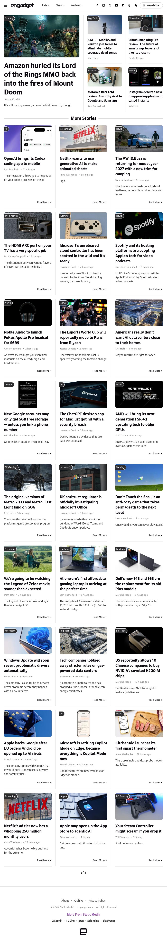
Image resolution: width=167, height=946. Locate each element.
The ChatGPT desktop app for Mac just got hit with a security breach (82, 419)
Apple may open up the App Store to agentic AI (83, 828)
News (59, 5)
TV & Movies (11, 216)
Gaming (9, 18)
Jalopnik (57, 920)
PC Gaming (10, 467)
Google (8, 384)
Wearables (135, 18)
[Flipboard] (122, 5)
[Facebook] (97, 5)
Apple (63, 796)
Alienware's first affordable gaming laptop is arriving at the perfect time (83, 584)
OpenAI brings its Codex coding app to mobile (24, 161)
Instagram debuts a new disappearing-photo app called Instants (145, 96)
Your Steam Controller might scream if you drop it (138, 828)
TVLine (70, 920)
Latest (46, 5)
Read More (43, 202)
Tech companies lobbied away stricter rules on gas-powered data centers (82, 666)
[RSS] (135, 5)
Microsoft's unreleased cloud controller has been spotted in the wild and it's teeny (82, 253)
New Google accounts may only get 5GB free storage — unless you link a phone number (26, 422)
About (65, 900)
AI (6, 129)
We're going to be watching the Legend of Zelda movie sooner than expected (27, 584)
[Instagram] (103, 5)
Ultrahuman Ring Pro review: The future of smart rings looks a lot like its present (144, 47)
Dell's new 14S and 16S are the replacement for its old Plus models (138, 584)
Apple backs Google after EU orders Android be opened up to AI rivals (25, 748)
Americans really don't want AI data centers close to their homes (137, 337)
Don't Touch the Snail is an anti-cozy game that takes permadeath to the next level (137, 504)
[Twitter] (110, 5)
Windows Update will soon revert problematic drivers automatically (26, 666)
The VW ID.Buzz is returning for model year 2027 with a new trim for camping (136, 166)
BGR (81, 920)
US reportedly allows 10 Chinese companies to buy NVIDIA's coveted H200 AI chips (137, 668)
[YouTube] (116, 5)
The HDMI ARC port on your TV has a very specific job (27, 248)
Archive (78, 900)
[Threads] (129, 5)
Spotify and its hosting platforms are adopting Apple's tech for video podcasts (135, 253)
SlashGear (109, 920)
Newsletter (151, 5)
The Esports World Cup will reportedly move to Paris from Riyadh (83, 337)
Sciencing (93, 920)
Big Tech (93, 18)
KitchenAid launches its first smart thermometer (136, 745)
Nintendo (10, 549)
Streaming (65, 129)
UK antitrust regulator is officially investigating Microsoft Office (80, 502)
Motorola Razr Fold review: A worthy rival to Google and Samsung (105, 96)
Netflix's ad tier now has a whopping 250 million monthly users (26, 831)
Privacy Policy (97, 900)
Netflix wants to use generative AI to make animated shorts (78, 164)
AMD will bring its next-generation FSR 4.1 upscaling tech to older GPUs (135, 422)
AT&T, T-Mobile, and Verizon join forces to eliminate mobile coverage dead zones (102, 47)
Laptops (64, 549)
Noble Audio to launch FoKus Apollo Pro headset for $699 (26, 337)
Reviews (75, 5)
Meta (132, 70)
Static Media (66, 907)
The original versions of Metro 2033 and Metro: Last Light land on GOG (28, 502)
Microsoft (65, 467)
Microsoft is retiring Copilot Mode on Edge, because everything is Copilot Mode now (83, 751)
